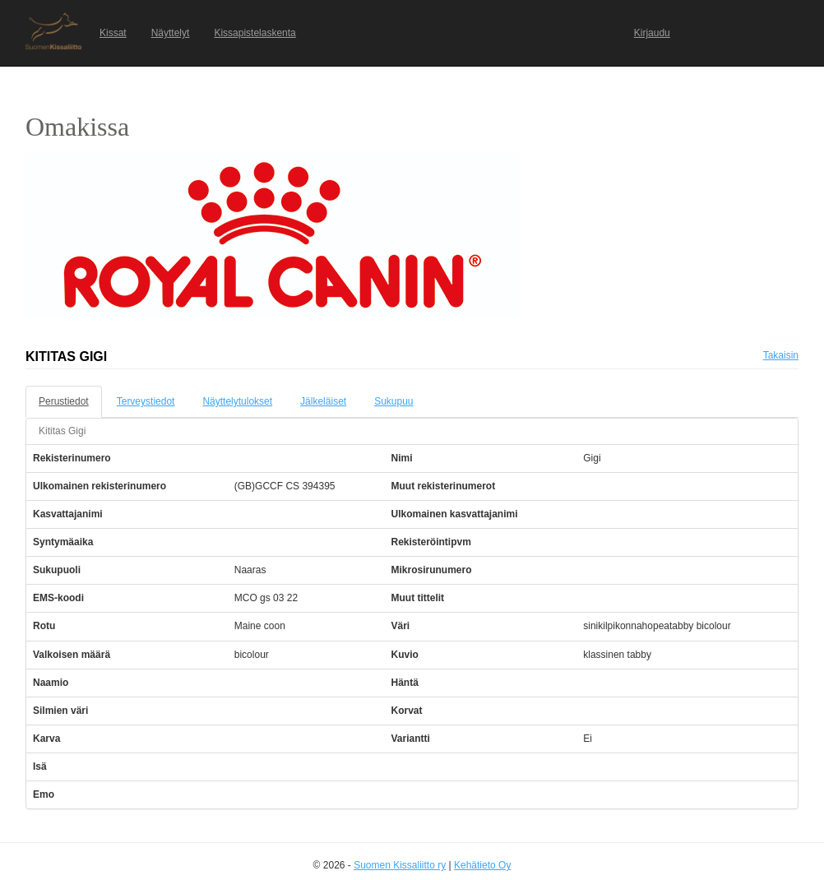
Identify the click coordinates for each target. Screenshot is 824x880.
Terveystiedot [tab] (146, 401)
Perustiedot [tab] (64, 401)
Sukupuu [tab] (393, 401)
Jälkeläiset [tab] (323, 401)
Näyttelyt (170, 33)
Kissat (113, 33)
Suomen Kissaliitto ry (400, 865)
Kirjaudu (652, 33)
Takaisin (781, 355)
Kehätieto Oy (482, 865)
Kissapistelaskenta (254, 33)
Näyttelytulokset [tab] (237, 401)
